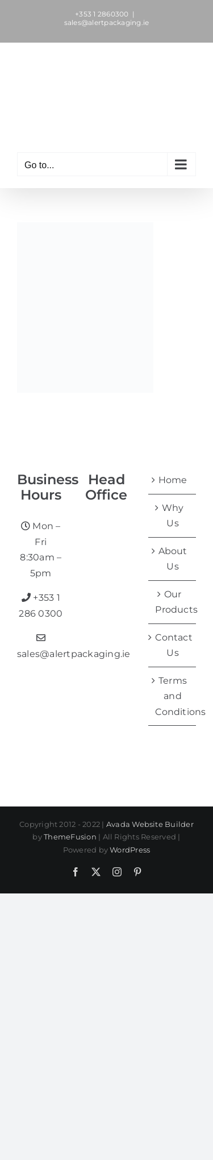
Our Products (172, 602)
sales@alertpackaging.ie (106, 22)
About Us (172, 559)
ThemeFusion (70, 836)
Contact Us (172, 645)
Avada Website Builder (150, 824)
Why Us (173, 515)
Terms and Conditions (172, 696)
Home (172, 480)
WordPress (130, 849)
